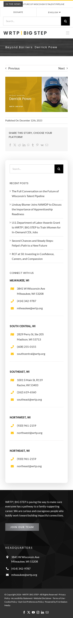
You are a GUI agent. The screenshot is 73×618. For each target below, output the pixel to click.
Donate (18, 12)
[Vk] (43, 144)
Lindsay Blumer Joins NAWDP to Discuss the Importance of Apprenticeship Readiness (37, 209)
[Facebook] (11, 144)
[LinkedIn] (25, 144)
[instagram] (37, 612)
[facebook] (24, 612)
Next (61, 68)
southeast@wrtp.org (29, 399)
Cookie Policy (10, 601)
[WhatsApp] (29, 144)
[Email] (47, 144)
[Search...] (32, 21)
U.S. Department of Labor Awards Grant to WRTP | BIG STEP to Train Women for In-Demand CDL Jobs (36, 227)
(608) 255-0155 (26, 346)
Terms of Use (59, 598)
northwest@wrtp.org (29, 432)
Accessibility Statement (21, 598)
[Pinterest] (38, 144)
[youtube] (33, 612)
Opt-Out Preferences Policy (31, 601)
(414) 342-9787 (26, 301)
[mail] (47, 612)
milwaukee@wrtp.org (30, 308)
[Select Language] (54, 12)
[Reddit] (20, 144)
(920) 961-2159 (26, 425)
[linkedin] (42, 612)
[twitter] (28, 612)
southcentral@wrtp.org (31, 353)
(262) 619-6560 (26, 392)
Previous (14, 68)
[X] (15, 144)
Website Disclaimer (42, 598)
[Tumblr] (33, 144)
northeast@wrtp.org (29, 466)
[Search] (65, 21)
